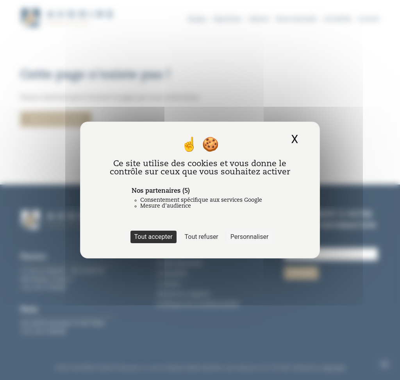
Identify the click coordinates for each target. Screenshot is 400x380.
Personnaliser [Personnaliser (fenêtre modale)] (249, 236)
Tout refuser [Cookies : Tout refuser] (201, 236)
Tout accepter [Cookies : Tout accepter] (153, 236)
